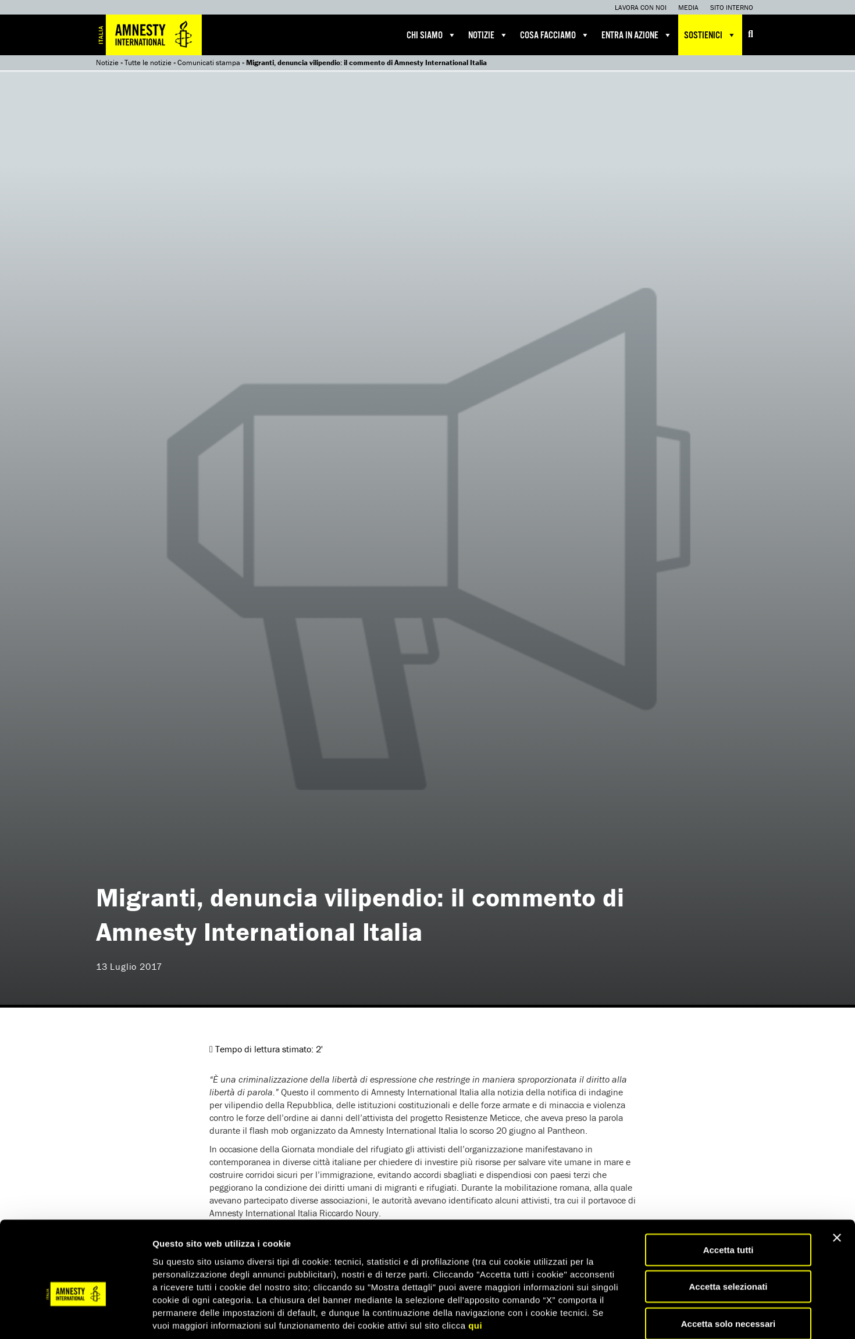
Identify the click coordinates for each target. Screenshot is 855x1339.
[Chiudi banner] (837, 1177)
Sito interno (731, 7)
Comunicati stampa (208, 62)
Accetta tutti (728, 1189)
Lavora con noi (641, 7)
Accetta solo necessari (728, 1263)
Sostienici (710, 35)
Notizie (488, 35)
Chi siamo (432, 35)
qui (475, 1265)
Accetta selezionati (728, 1226)
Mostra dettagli (611, 1316)
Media (688, 7)
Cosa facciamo (555, 35)
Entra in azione (636, 35)
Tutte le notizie (148, 62)
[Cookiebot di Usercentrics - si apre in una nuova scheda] (75, 1316)
